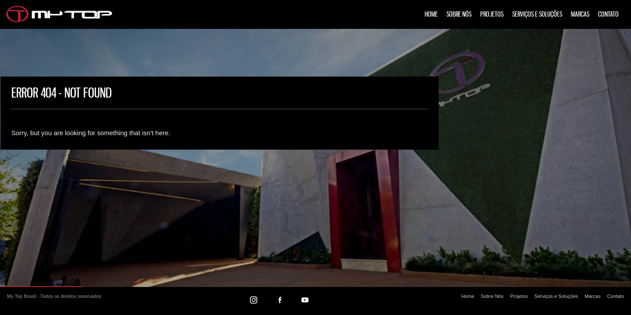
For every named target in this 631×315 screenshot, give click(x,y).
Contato (608, 14)
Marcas (580, 14)
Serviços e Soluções (537, 14)
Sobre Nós (459, 14)
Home (431, 14)
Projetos (491, 14)
